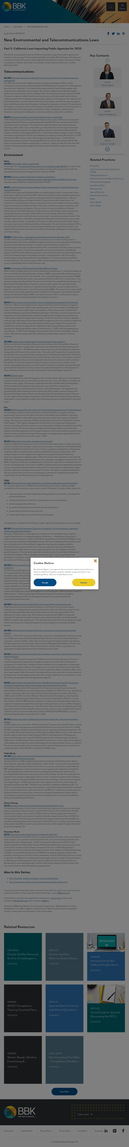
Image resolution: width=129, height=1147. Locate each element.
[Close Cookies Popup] (95, 561)
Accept (45, 582)
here (70, 574)
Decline (83, 582)
